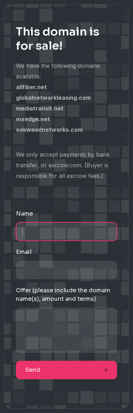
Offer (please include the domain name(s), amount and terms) (63, 295)
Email (24, 252)
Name (24, 213)
